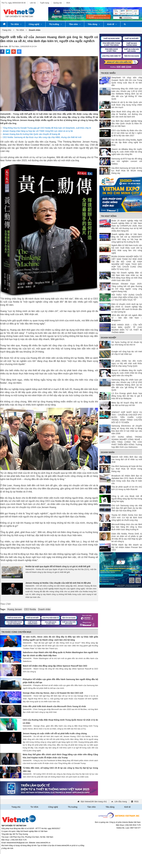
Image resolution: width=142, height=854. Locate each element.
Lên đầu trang (121, 801)
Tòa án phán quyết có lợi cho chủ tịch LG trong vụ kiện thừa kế (126, 488)
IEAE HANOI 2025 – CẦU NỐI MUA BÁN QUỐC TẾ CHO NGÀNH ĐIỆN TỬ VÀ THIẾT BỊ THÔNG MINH (126, 328)
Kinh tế (112, 24)
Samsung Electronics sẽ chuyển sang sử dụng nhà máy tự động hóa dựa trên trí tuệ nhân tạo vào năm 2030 (126, 430)
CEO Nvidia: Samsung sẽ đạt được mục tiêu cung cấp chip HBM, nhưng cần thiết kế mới (42, 137)
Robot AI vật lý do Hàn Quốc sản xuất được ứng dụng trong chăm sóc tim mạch (126, 104)
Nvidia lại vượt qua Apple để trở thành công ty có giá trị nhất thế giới (57, 566)
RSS (136, 801)
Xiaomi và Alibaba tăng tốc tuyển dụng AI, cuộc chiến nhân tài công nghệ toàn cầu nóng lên (126, 151)
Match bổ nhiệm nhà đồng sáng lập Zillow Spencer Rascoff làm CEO (55, 666)
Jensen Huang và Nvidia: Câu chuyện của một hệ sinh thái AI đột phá (58, 583)
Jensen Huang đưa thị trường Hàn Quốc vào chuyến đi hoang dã (31, 134)
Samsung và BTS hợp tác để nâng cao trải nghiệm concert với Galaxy (126, 161)
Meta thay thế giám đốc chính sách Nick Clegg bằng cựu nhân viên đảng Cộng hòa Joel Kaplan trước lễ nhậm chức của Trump (60, 756)
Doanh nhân (44, 609)
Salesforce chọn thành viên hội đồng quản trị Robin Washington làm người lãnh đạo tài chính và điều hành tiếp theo (60, 654)
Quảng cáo (57, 3)
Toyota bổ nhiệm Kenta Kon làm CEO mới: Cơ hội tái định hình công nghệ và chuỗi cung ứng (126, 517)
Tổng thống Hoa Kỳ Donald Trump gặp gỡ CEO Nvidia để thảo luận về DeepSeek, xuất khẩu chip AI (47, 128)
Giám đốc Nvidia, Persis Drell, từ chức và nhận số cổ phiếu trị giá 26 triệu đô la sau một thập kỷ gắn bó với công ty (126, 537)
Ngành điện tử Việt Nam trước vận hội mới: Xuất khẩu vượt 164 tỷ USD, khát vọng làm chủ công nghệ (126, 249)
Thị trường (55, 24)
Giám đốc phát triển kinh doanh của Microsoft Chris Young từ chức (54, 706)
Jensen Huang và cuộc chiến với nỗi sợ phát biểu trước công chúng (55, 733)
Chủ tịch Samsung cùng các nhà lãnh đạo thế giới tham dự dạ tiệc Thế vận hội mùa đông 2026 (126, 508)
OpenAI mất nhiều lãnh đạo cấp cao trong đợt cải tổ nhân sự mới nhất (126, 459)
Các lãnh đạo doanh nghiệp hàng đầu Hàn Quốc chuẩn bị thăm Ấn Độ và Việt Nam (126, 123)
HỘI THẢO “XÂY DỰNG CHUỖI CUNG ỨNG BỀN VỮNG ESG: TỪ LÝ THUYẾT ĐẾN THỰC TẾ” (126, 297)
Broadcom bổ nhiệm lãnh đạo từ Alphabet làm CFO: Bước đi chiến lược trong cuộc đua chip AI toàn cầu (126, 479)
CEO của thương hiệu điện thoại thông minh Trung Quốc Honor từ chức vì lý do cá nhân (60, 721)
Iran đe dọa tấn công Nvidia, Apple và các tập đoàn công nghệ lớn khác (126, 142)
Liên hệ (33, 3)
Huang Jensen (14, 609)
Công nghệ (35, 24)
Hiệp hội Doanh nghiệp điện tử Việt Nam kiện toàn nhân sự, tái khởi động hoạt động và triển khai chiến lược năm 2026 (126, 276)
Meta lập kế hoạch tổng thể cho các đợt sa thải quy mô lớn (126, 404)
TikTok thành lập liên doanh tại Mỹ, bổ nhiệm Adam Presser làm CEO (126, 547)
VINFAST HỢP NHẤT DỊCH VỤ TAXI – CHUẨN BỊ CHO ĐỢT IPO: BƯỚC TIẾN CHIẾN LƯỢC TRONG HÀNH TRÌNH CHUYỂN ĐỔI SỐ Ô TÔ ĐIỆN (126, 417)
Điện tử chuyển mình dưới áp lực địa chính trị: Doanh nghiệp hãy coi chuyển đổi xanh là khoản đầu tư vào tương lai (126, 308)
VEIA (68, 3)
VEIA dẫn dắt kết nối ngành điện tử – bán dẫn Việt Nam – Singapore (126, 317)
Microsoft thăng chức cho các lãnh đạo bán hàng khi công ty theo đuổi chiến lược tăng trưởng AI (126, 527)
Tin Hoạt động (109, 216)
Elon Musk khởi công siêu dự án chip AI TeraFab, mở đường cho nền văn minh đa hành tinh (126, 114)
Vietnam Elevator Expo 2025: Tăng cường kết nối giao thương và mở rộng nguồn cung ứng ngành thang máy (126, 288)
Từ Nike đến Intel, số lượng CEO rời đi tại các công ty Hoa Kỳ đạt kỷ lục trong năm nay (60, 769)
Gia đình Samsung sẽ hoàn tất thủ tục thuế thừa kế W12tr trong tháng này (126, 170)
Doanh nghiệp (108, 337)
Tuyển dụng (44, 3)
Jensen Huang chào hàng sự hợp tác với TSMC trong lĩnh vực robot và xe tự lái (38, 131)
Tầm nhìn (75, 24)
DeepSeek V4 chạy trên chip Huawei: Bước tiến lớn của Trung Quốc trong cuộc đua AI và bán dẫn (126, 81)
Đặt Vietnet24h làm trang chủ (94, 801)
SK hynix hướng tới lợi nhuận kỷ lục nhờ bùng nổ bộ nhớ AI (126, 343)
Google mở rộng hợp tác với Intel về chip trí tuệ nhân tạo (126, 352)
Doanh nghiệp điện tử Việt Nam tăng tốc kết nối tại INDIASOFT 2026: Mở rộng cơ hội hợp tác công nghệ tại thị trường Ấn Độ (126, 238)
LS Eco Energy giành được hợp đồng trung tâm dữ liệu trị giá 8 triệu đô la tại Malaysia (126, 396)
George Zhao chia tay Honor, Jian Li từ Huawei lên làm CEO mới (53, 693)
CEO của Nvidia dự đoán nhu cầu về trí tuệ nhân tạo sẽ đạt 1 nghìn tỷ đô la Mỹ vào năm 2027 (126, 133)
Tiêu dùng (94, 24)
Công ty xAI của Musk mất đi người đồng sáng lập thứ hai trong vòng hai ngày (126, 498)
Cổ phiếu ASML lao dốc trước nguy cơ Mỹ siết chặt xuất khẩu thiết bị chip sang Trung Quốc (126, 363)
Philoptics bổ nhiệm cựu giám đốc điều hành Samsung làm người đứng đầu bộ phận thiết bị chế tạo (60, 681)
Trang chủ (6, 30)
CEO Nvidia (30, 609)
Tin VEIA (16, 24)
